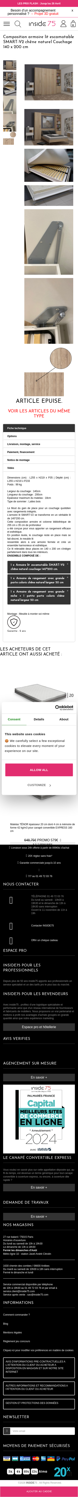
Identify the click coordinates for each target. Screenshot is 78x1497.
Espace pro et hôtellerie (39, 1027)
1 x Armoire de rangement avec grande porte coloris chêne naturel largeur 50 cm (41, 580)
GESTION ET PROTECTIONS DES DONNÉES (32, 1403)
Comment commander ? (16, 1314)
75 (32, 1482)
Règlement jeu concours (16, 1341)
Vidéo (10, 468)
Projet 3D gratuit (46, 13)
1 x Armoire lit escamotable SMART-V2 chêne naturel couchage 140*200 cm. (41, 566)
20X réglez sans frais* (39, 855)
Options (12, 436)
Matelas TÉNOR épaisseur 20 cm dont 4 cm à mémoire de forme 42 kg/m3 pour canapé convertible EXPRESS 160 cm (42, 828)
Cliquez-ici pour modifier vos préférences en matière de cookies (38, 1350)
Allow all (39, 770)
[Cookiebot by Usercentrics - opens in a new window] (55, 708)
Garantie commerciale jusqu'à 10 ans (39, 862)
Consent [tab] (14, 719)
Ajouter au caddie (39, 1491)
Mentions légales (12, 1332)
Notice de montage (18, 460)
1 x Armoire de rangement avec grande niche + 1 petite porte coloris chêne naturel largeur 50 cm (41, 595)
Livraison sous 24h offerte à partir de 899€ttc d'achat (39, 847)
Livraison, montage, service (23, 444)
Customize (39, 785)
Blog (5, 1323)
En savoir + (39, 1077)
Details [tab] (39, 719)
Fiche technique (16, 428)
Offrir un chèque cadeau (44, 940)
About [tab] (63, 719)
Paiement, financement (21, 452)
